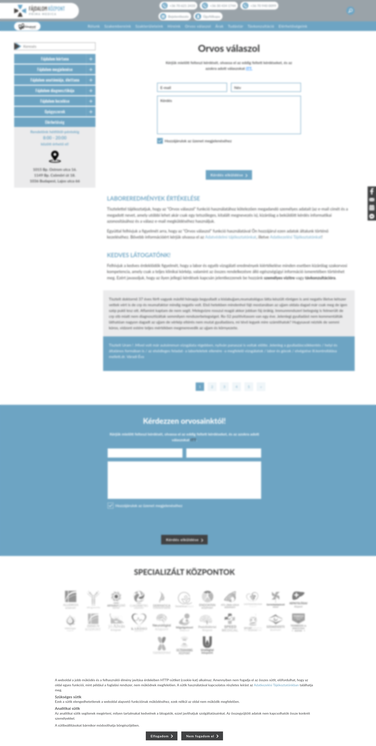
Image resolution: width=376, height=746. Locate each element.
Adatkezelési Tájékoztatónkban (276, 685)
